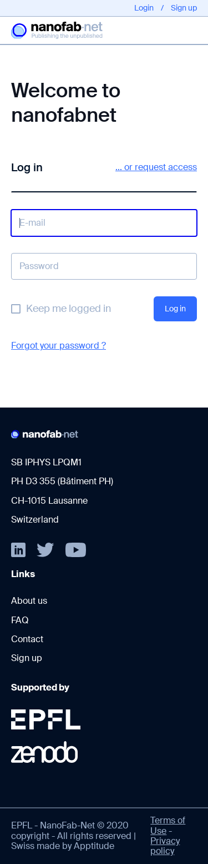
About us (29, 601)
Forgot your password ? (58, 345)
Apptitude (94, 846)
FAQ (20, 620)
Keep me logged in (68, 308)
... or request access (156, 167)
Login (144, 8)
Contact (27, 639)
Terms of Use (167, 825)
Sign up (184, 8)
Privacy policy (165, 846)
